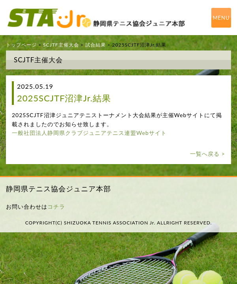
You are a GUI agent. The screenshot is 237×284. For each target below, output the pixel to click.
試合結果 (95, 45)
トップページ (21, 45)
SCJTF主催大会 (61, 45)
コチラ (56, 206)
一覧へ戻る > (207, 153)
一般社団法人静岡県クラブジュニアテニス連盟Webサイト (89, 132)
